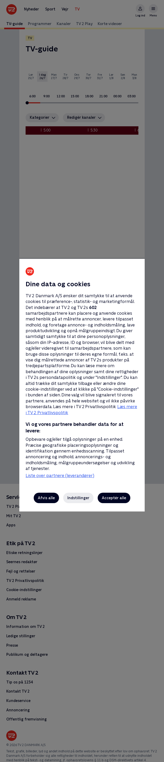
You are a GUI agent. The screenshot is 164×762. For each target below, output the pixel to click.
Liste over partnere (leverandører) (60, 475)
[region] (82, 381)
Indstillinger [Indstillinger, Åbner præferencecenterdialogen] (78, 498)
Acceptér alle (114, 498)
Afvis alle (46, 498)
